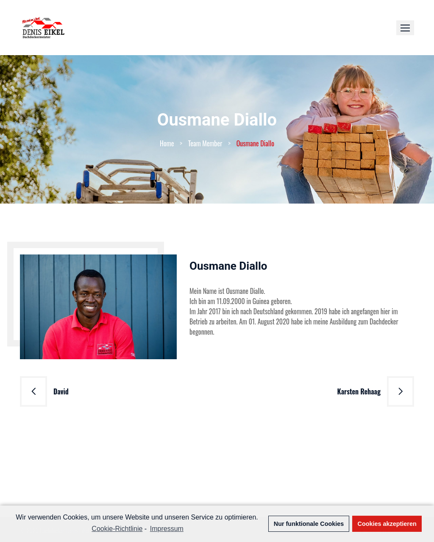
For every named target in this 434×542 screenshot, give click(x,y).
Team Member (205, 143)
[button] (405, 27)
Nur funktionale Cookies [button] (309, 523)
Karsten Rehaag (359, 391)
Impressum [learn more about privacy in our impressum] (167, 528)
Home (167, 143)
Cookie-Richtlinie (117, 528)
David (61, 391)
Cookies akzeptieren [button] (387, 523)
